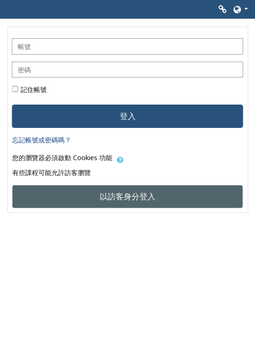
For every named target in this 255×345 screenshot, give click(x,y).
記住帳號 (34, 89)
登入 (128, 115)
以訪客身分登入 (127, 196)
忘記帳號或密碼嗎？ (41, 139)
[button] (240, 9)
